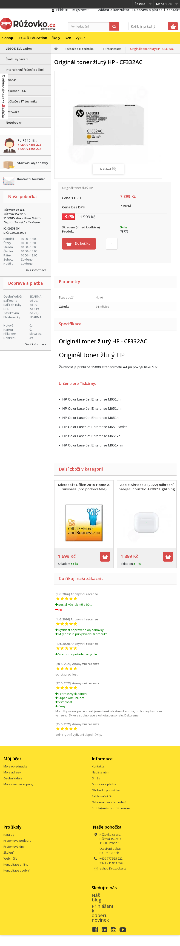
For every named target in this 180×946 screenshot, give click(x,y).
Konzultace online (16, 864)
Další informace (35, 270)
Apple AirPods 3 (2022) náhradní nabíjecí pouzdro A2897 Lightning (147, 486)
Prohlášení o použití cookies (111, 808)
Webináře (10, 858)
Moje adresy (12, 772)
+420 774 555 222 (29, 149)
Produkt (68, 231)
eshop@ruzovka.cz (113, 868)
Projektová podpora (17, 840)
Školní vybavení (17, 59)
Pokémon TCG (16, 91)
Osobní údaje (12, 778)
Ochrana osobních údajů (109, 802)
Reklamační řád (102, 796)
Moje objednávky (15, 766)
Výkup (81, 37)
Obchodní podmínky (106, 790)
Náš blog (96, 897)
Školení (8, 852)
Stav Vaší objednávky (32, 163)
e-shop (7, 37)
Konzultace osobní (16, 870)
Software (12, 112)
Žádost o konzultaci (114, 10)
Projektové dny (14, 846)
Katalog (8, 834)
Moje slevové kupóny (18, 784)
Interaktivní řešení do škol (25, 70)
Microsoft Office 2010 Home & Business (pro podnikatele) (84, 486)
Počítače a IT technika (21, 101)
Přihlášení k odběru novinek (102, 913)
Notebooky (14, 122)
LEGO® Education (32, 37)
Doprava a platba (148, 10)
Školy (55, 37)
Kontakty (98, 766)
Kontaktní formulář (31, 179)
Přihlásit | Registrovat (72, 10)
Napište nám (100, 772)
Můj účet (12, 758)
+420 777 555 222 (29, 144)
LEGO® (11, 80)
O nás (96, 778)
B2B (68, 37)
